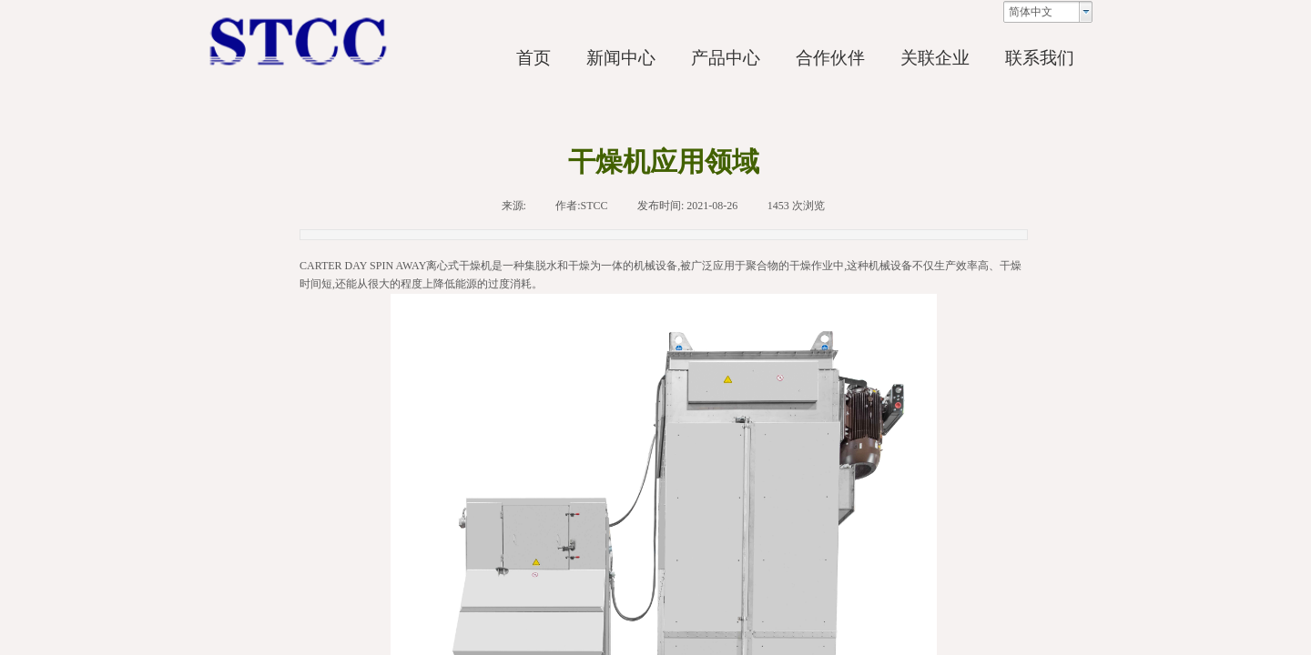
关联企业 (935, 57)
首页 (533, 57)
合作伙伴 (830, 57)
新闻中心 (621, 57)
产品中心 (725, 57)
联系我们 (1039, 57)
